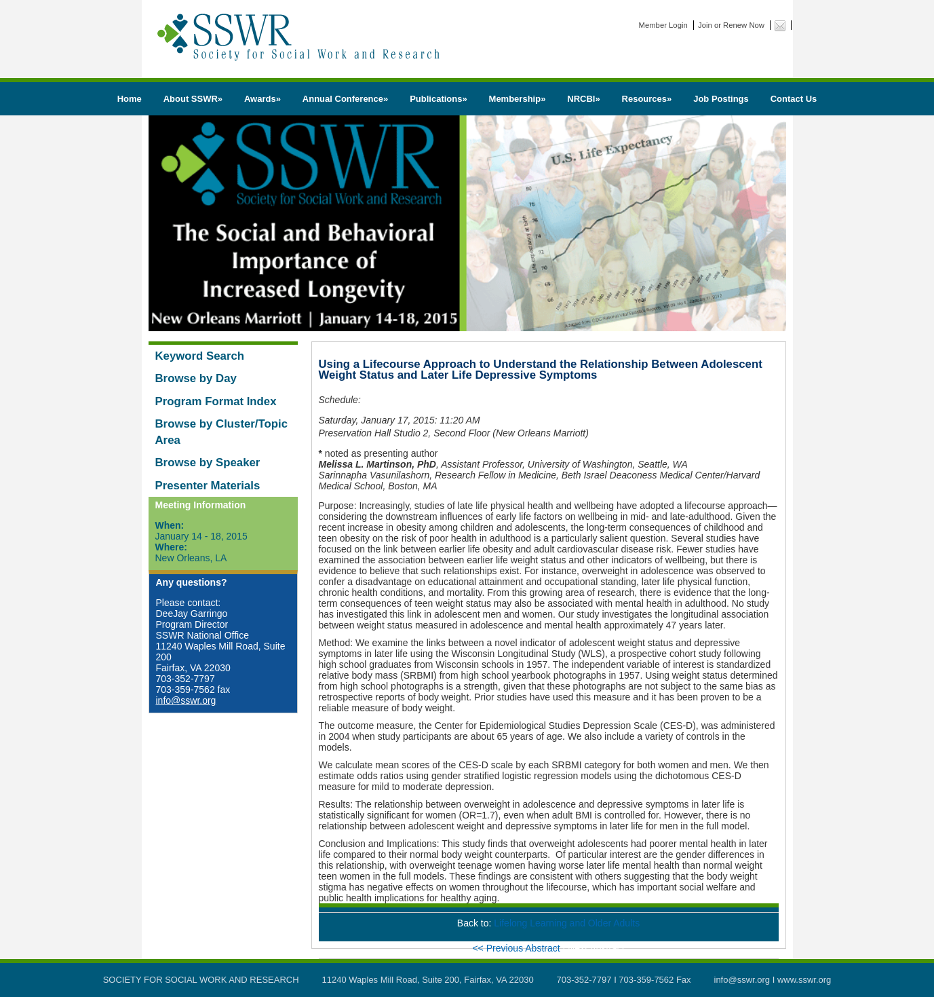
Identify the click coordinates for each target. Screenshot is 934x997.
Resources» (647, 99)
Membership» (517, 99)
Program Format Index (216, 401)
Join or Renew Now (731, 25)
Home (129, 99)
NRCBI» (583, 99)
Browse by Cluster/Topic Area (221, 432)
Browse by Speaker (207, 462)
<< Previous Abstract (517, 948)
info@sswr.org (186, 700)
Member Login (663, 25)
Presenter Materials (207, 485)
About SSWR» (192, 99)
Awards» (262, 99)
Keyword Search (200, 356)
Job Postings (721, 99)
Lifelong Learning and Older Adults (567, 923)
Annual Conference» (345, 99)
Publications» (438, 99)
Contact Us (794, 99)
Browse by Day (196, 378)
